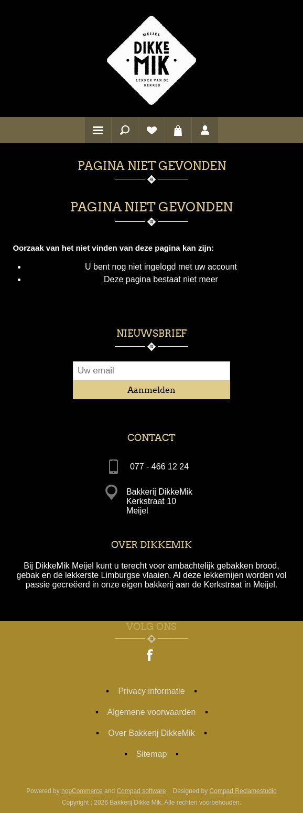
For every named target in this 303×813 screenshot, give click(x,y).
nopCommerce (82, 791)
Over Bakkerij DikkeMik (151, 733)
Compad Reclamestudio (243, 791)
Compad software (141, 791)
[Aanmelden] (151, 370)
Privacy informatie (151, 691)
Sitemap (151, 754)
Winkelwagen (178, 130)
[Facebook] (150, 656)
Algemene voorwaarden (151, 712)
